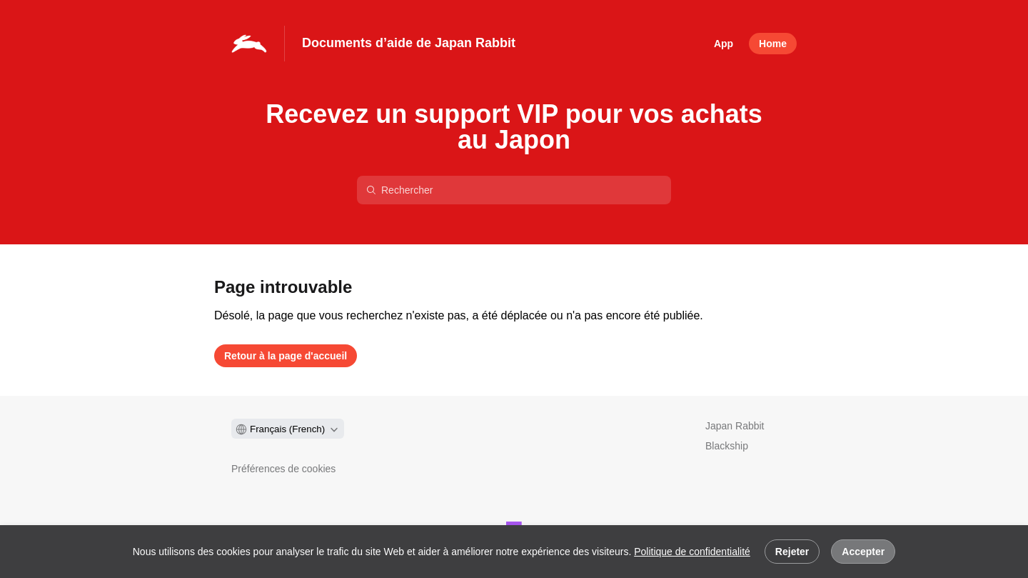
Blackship (726, 446)
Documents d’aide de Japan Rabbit (408, 43)
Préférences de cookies (283, 468)
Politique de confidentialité (692, 551)
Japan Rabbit (735, 426)
